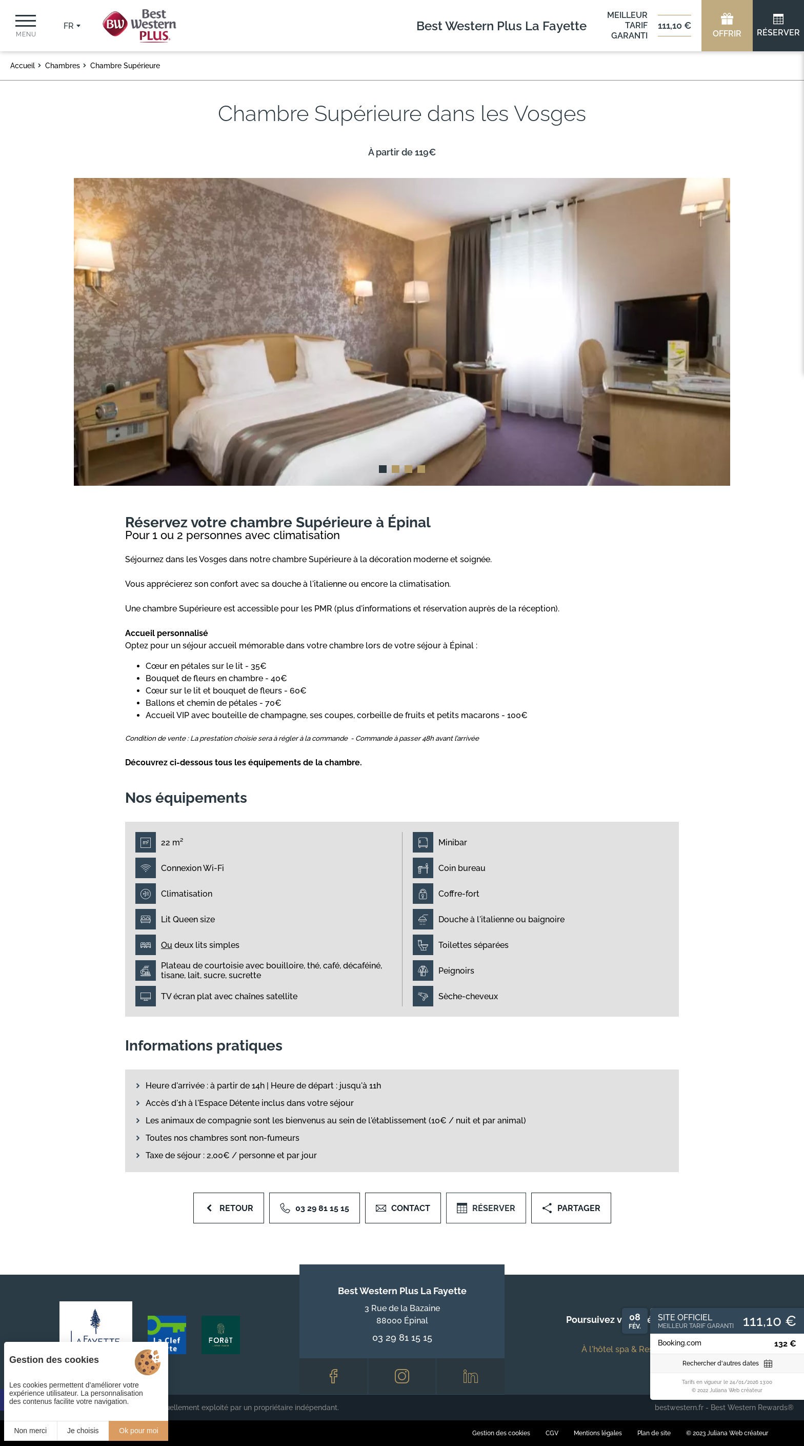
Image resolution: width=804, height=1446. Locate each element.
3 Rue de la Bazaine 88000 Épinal (402, 1314)
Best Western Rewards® (752, 1407)
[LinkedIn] (470, 1376)
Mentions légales (598, 1433)
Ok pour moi (138, 1431)
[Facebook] (333, 1376)
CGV (552, 1433)
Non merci (30, 1431)
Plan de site (654, 1433)
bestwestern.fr (679, 1407)
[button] (383, 469)
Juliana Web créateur (737, 1433)
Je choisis (82, 1431)
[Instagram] (402, 1376)
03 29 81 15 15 (402, 1337)
